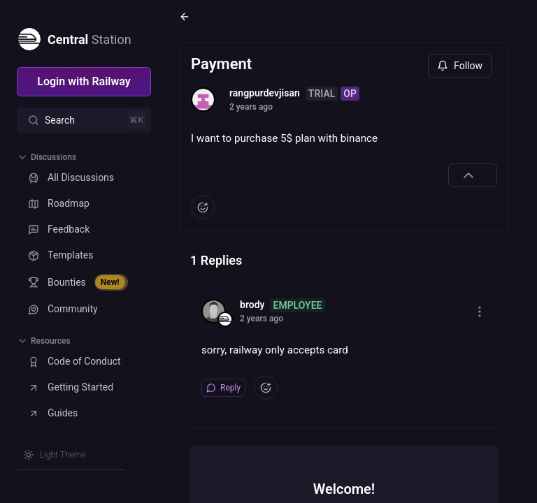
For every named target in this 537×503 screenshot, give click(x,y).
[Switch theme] (54, 455)
